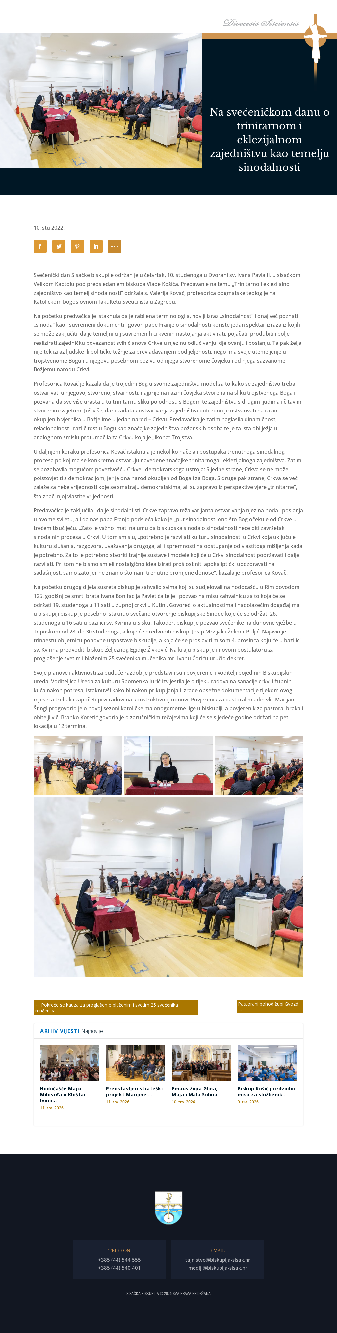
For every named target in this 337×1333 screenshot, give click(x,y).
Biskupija (210, 9)
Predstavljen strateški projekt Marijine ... (134, 1091)
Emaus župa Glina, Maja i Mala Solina (195, 1091)
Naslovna (156, 9)
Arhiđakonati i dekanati (298, 9)
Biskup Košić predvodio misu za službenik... (266, 1091)
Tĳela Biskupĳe (250, 9)
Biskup (180, 9)
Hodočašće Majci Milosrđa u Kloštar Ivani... (63, 1094)
